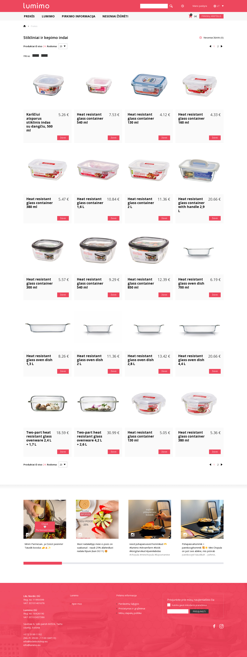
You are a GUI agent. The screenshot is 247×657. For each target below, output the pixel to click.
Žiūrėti (63, 137)
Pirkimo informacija (78, 16)
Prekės (28, 16)
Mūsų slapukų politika (129, 613)
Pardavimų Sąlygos (128, 603)
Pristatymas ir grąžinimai (131, 608)
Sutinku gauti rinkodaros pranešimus (189, 605)
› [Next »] (221, 46)
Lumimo (47, 16)
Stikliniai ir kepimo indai (45, 37)
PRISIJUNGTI (199, 611)
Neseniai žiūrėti (115, 16)
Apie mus (77, 603)
